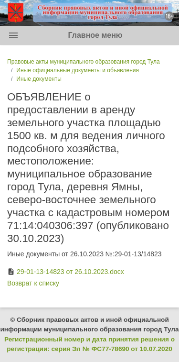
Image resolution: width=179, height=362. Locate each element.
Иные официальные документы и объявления (77, 70)
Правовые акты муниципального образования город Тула (83, 61)
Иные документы (38, 79)
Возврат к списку (33, 283)
